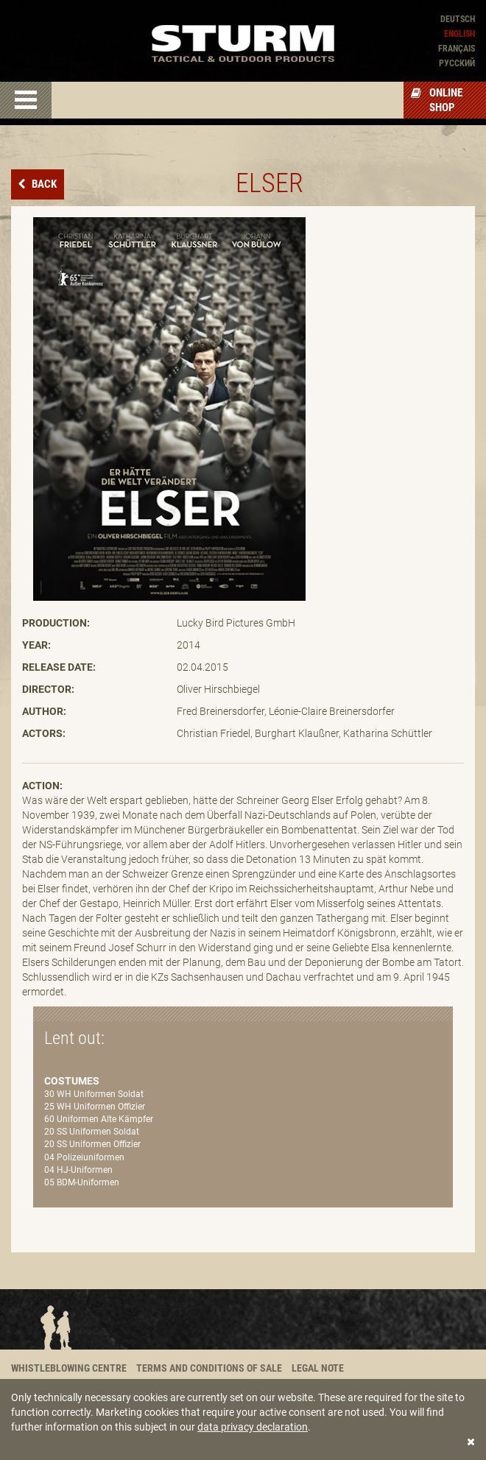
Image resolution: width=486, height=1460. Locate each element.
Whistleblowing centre (69, 1368)
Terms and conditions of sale (209, 1368)
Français (456, 48)
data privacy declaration (252, 1427)
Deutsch (457, 19)
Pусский (457, 63)
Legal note (318, 1368)
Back (43, 184)
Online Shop (436, 100)
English (459, 34)
